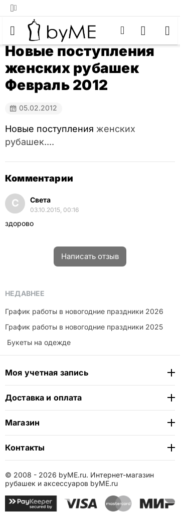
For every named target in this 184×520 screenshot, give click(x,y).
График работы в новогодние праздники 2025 (84, 326)
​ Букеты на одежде (38, 342)
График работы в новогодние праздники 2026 (84, 311)
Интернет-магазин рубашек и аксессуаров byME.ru (79, 479)
